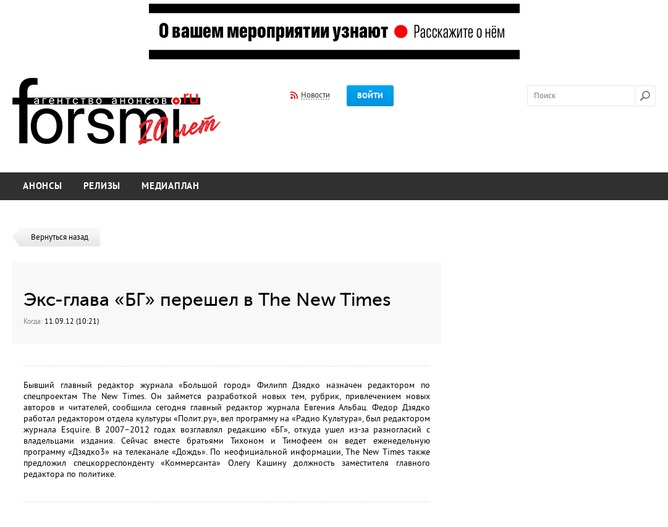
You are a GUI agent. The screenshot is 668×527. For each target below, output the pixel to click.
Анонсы (42, 186)
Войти (370, 96)
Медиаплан (171, 186)
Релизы (102, 186)
